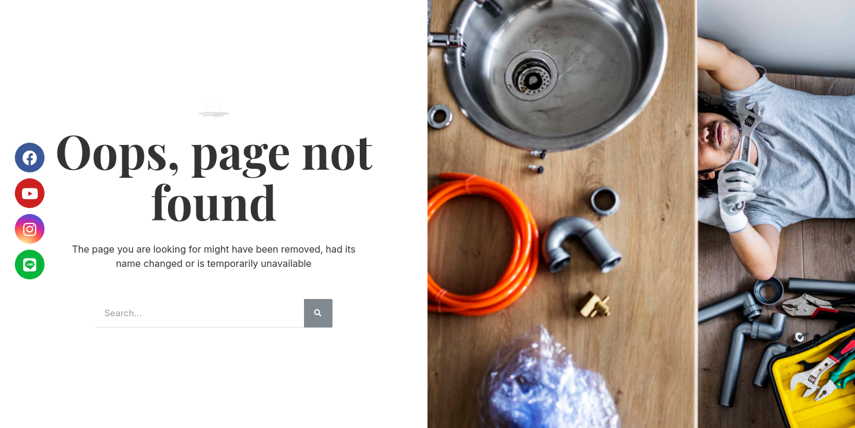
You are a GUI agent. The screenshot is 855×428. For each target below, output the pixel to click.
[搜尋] (318, 313)
